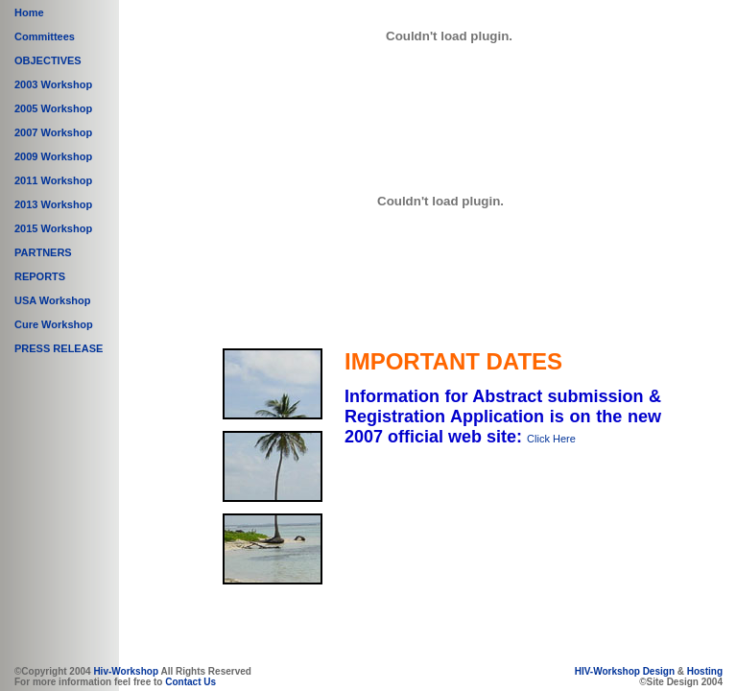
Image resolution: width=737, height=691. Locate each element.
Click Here (551, 438)
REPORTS (39, 276)
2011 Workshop (53, 180)
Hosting (705, 671)
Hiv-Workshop (125, 671)
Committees (44, 36)
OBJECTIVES (48, 60)
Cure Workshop (53, 324)
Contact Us (190, 682)
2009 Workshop (53, 156)
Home (29, 12)
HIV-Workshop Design (625, 671)
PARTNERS (43, 252)
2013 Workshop (53, 204)
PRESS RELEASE (58, 348)
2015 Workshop (53, 228)
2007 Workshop (53, 132)
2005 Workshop (53, 108)
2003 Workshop (53, 84)
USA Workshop (52, 300)
